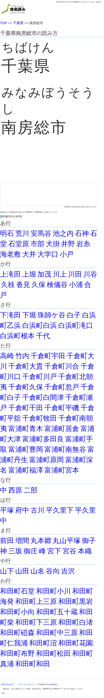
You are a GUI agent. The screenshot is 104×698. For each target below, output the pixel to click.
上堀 (29, 274)
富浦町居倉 (61, 428)
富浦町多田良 (43, 439)
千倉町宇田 (48, 356)
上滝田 (10, 274)
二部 (30, 490)
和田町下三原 (36, 622)
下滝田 (10, 315)
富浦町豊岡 (25, 449)
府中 (22, 510)
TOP (3, 23)
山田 (22, 571)
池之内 (63, 233)
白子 (74, 315)
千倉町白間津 (43, 397)
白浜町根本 (17, 336)
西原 (15, 490)
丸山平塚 (66, 541)
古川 (37, 510)
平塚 (7, 510)
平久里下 (60, 510)
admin (3, 693)
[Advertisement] (49, 163)
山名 (37, 571)
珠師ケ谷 (51, 315)
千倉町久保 (25, 387)
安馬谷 (41, 233)
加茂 (44, 274)
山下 (7, 571)
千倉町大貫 (25, 366)
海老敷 (10, 254)
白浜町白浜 (39, 325)
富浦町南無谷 (65, 449)
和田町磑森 (17, 633)
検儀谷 (57, 284)
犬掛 (53, 244)
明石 (7, 233)
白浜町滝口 (75, 325)
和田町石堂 (17, 591)
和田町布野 (17, 653)
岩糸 (83, 244)
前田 (7, 541)
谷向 (53, 571)
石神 (82, 233)
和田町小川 (53, 591)
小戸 (67, 254)
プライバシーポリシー (26, 684)
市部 (37, 244)
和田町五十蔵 (57, 612)
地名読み (53, 684)
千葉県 (18, 23)
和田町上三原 (36, 601)
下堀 (29, 315)
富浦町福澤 (25, 470)
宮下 (54, 551)
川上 (60, 274)
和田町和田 (32, 664)
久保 (38, 284)
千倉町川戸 (39, 377)
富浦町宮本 (61, 470)
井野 (68, 244)
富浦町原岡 (46, 460)
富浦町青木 (25, 428)
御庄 (30, 551)
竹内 (22, 356)
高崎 (7, 356)
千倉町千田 (25, 408)
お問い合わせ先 (7, 684)
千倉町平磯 (61, 408)
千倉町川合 (61, 366)
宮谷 (69, 551)
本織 (85, 551)
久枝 (8, 284)
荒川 (22, 233)
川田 (75, 274)
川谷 (90, 274)
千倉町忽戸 (61, 387)
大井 (29, 254)
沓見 (23, 284)
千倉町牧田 (39, 418)
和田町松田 (53, 653)
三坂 (15, 551)
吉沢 (68, 571)
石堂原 (18, 244)
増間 (22, 541)
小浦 (76, 284)
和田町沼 (43, 643)
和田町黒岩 (75, 601)
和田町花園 (75, 643)
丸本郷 (41, 541)
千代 (43, 336)
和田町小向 (17, 612)
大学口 (47, 254)
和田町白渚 (75, 622)
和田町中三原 (57, 633)
